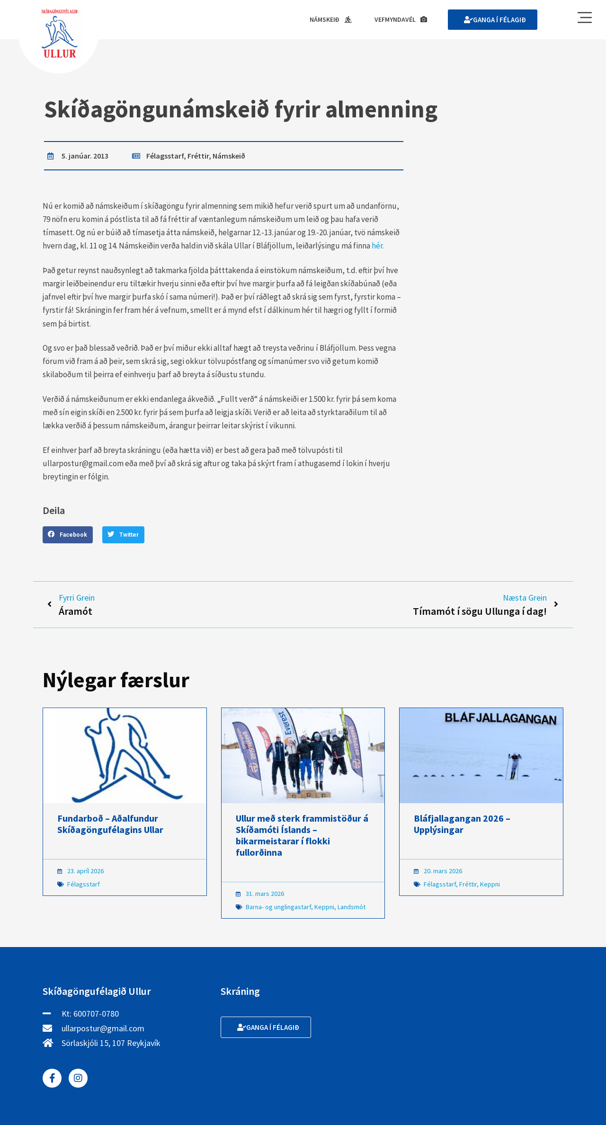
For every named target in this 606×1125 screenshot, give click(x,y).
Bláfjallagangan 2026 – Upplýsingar (462, 824)
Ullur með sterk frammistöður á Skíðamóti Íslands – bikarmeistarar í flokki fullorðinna (302, 836)
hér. (378, 246)
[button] (68, 534)
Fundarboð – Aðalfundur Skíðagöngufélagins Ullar (110, 824)
